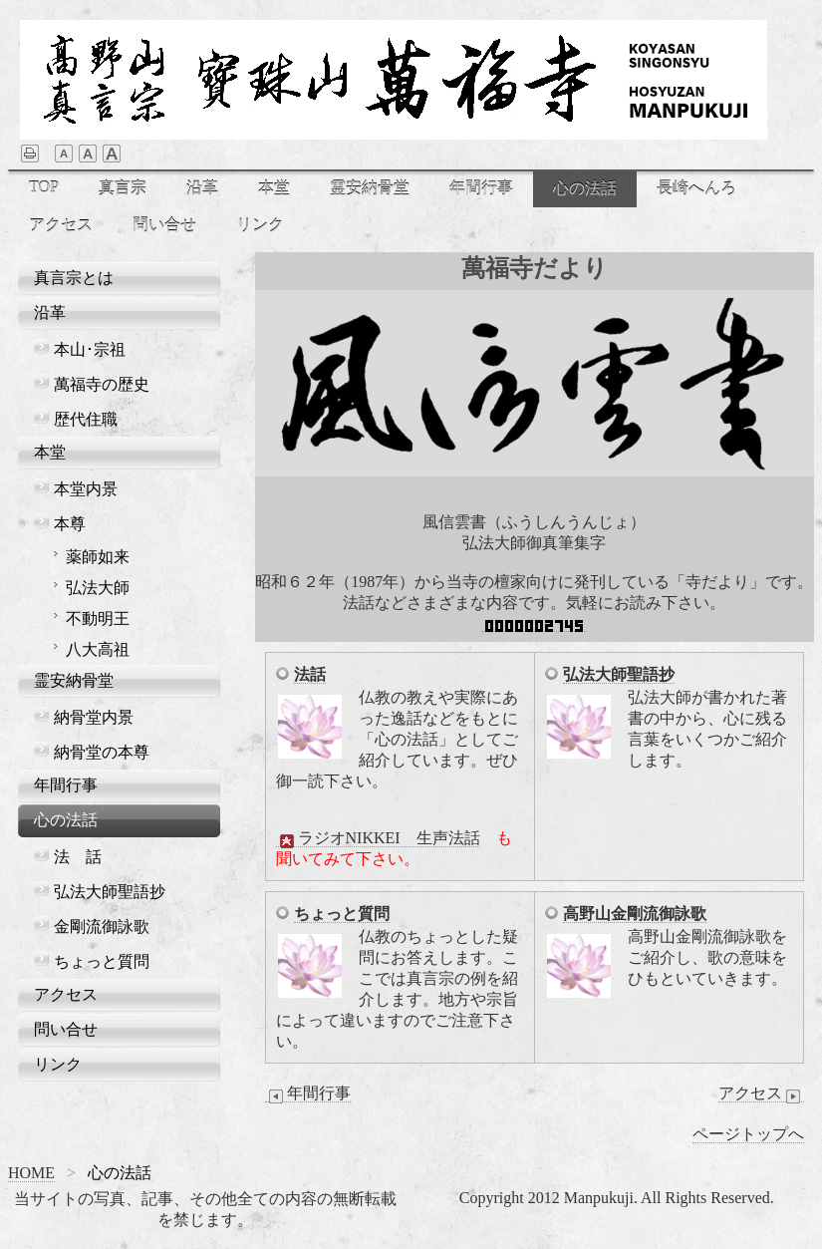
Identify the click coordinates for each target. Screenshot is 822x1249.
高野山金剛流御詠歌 (634, 913)
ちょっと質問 (342, 913)
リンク (260, 224)
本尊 (70, 523)
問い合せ (164, 224)
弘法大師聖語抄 (619, 674)
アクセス (61, 224)
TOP (44, 186)
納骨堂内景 (94, 717)
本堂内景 (86, 488)
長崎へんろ (696, 187)
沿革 (202, 187)
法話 (310, 674)
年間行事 (481, 187)
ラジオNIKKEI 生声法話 (378, 838)
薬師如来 (98, 556)
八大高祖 (98, 649)
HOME (31, 1172)
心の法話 (585, 187)
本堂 (274, 187)
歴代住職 (86, 419)
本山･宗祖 (90, 349)
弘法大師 (98, 587)
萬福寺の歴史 (101, 384)
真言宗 (122, 187)
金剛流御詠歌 (101, 926)
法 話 (78, 856)
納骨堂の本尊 (101, 752)
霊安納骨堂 (370, 187)
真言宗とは (74, 277)
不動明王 (98, 618)
